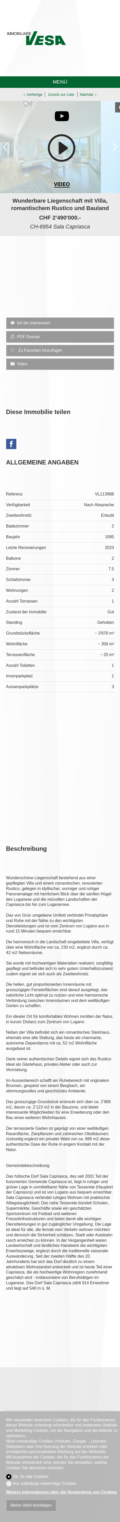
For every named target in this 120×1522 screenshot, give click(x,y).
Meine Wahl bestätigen (31, 1505)
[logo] (36, 38)
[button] (5, 147)
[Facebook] (11, 445)
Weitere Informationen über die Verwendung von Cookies (61, 1492)
